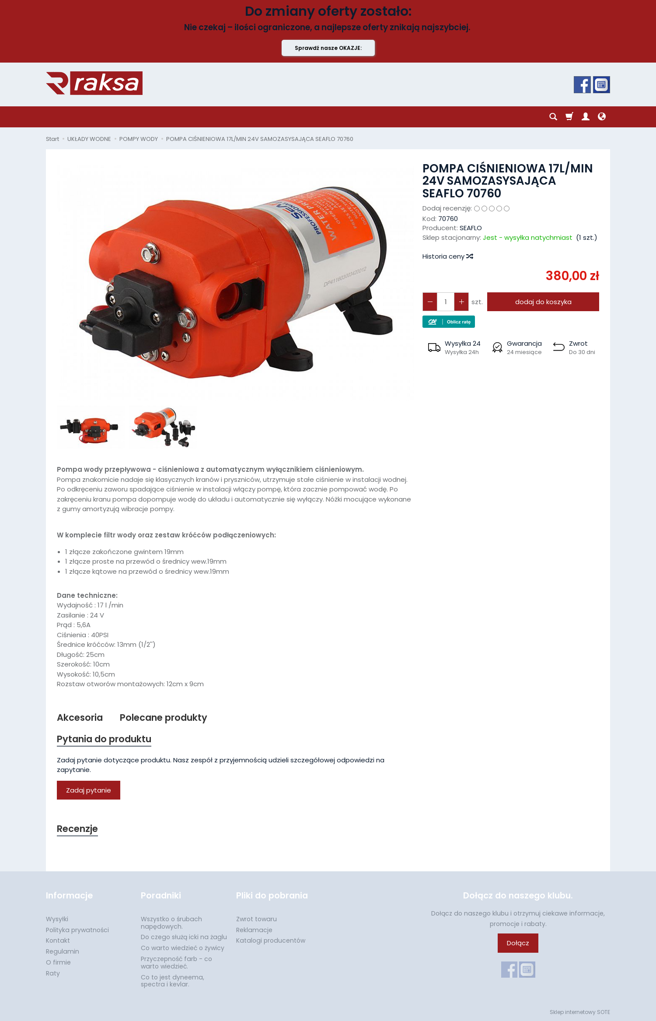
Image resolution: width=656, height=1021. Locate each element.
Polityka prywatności (77, 930)
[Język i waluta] (601, 116)
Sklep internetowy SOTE (580, 1012)
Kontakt (58, 940)
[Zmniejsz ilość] (461, 301)
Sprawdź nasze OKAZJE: (328, 48)
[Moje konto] (585, 116)
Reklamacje (254, 930)
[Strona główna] (94, 83)
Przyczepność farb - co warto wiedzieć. (176, 962)
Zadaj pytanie (88, 790)
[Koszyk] (569, 116)
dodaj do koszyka (543, 301)
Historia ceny (447, 256)
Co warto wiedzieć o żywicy (182, 948)
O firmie (58, 962)
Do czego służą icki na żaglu (184, 937)
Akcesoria (80, 717)
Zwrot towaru (256, 919)
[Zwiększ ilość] (429, 301)
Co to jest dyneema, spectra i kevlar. (172, 981)
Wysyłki (57, 919)
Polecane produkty (163, 717)
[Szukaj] (553, 116)
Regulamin (62, 951)
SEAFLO (471, 227)
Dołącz (518, 942)
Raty (53, 973)
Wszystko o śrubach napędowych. (171, 923)
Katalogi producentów (270, 940)
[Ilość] (445, 301)
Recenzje (77, 828)
